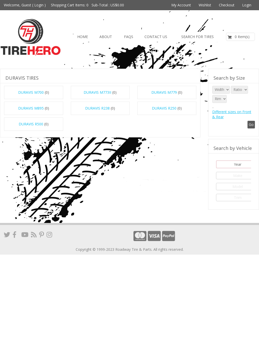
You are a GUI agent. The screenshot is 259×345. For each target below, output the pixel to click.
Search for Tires (197, 36)
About (105, 36)
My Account (181, 5)
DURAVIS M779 (164, 92)
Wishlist (205, 5)
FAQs (128, 36)
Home (82, 36)
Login (38, 5)
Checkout (226, 5)
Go (251, 124)
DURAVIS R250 (164, 108)
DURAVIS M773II (97, 92)
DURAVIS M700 (31, 92)
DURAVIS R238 (97, 108)
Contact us (155, 36)
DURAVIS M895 (31, 108)
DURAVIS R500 (31, 124)
